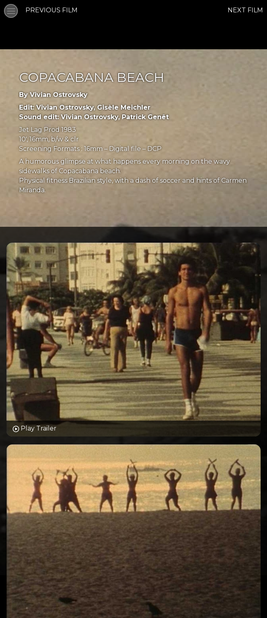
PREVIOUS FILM (51, 10)
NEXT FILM (245, 10)
